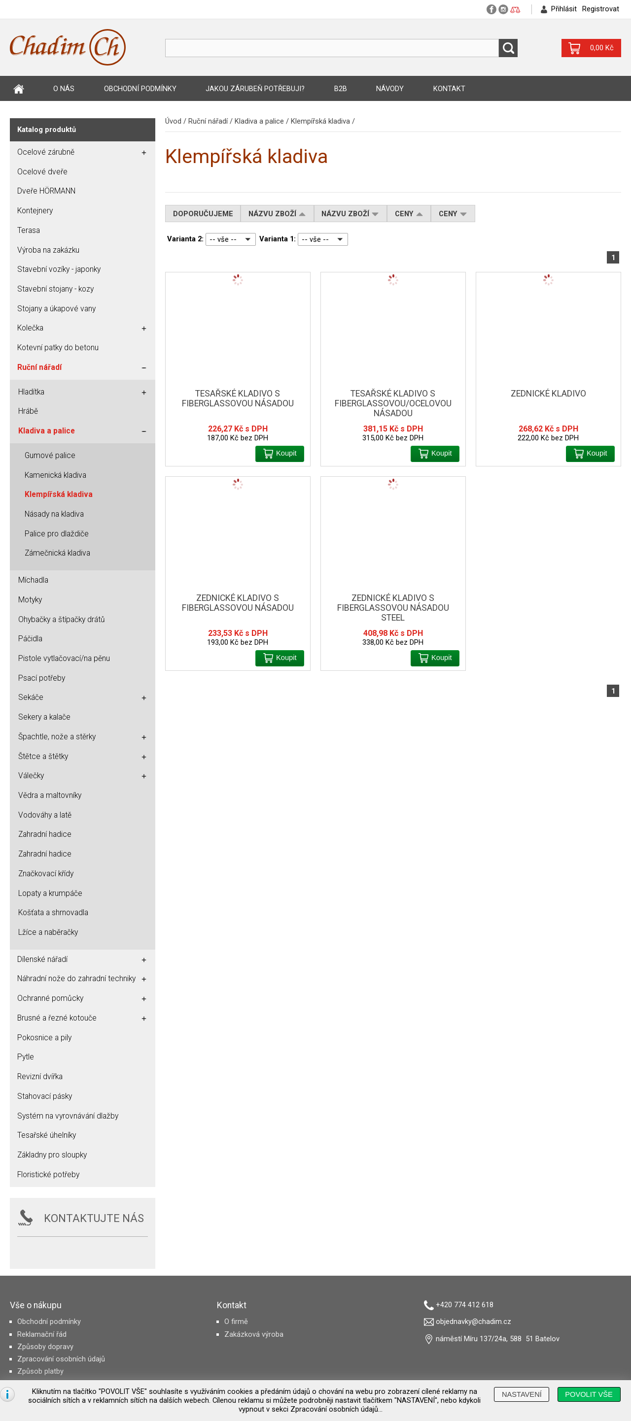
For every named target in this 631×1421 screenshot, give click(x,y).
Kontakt (449, 88)
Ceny (409, 213)
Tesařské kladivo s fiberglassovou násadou (238, 398)
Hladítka (31, 392)
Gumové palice (50, 455)
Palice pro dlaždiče (57, 533)
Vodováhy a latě (44, 815)
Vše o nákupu (36, 1305)
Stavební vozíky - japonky (59, 269)
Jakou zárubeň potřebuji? (255, 88)
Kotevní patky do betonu (58, 347)
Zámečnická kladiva (57, 553)
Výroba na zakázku (48, 250)
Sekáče (30, 697)
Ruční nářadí (208, 121)
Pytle (25, 1057)
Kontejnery (35, 210)
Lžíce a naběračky (48, 932)
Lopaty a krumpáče (50, 893)
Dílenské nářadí (42, 959)
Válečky (31, 775)
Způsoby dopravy (45, 1346)
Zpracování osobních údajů (61, 1359)
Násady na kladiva (54, 514)
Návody (390, 88)
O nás (63, 88)
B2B (340, 88)
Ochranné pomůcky (50, 998)
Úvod (18, 89)
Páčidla (30, 638)
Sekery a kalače (44, 717)
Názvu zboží (277, 213)
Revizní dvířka (40, 1076)
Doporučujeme (203, 213)
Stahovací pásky (44, 1096)
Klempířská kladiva (320, 121)
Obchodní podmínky (140, 88)
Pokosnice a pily (44, 1037)
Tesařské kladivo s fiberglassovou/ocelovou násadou (393, 403)
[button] (279, 454)
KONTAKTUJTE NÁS (94, 1218)
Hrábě (28, 411)
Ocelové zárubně (45, 152)
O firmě (236, 1321)
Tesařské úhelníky (46, 1135)
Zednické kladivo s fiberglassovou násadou (238, 603)
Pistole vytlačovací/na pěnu (64, 658)
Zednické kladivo (548, 393)
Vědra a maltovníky (49, 795)
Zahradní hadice (44, 834)
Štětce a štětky (43, 756)
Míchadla (33, 580)
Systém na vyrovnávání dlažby (67, 1116)
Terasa (28, 230)
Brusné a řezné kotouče (57, 1018)
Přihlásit (564, 8)
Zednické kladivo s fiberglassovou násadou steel (393, 608)
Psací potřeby (41, 678)
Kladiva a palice (259, 121)
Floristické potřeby (48, 1174)
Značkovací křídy (45, 873)
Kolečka (30, 328)
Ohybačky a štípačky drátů (61, 619)
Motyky (30, 599)
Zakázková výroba (253, 1334)
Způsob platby (40, 1371)
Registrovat (600, 8)
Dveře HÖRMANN (46, 191)
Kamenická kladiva (55, 475)
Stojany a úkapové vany (56, 308)
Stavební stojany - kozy (55, 289)
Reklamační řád (42, 1334)
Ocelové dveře (42, 171)
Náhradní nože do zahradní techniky (76, 978)
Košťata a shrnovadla (53, 912)
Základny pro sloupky (52, 1155)
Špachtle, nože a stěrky (57, 736)
